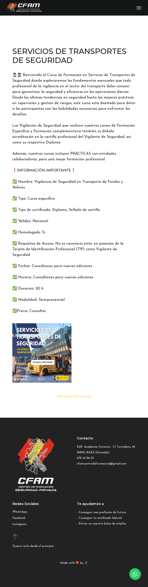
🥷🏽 (86, 563)
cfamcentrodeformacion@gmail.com (101, 463)
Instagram (19, 524)
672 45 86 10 (85, 458)
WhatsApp (19, 511)
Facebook (18, 518)
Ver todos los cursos (74, 396)
